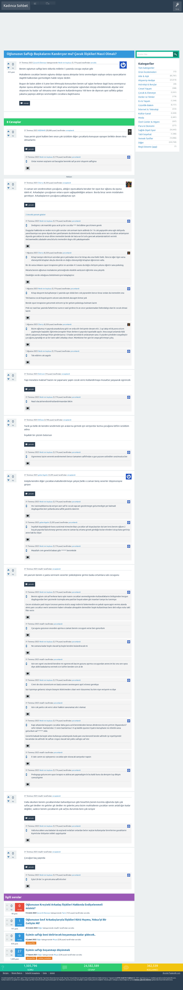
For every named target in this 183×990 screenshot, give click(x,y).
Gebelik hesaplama (32, 973)
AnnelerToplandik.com (171, 973)
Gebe (45, 973)
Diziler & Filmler (146, 97)
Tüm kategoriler (146, 68)
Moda (141, 117)
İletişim (6, 973)
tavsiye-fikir (31, 943)
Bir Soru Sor (85, 8)
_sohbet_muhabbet (44, 958)
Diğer (40, 928)
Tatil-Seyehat (145, 134)
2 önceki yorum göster (36, 214)
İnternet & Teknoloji (148, 109)
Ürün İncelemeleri (147, 72)
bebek (52, 973)
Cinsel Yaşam (145, 88)
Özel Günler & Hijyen (149, 122)
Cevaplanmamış (47, 8)
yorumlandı (76, 157)
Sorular (35, 8)
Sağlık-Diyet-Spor (147, 130)
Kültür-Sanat (144, 113)
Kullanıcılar (73, 8)
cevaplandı (70, 130)
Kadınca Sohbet (16, 6)
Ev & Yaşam (144, 101)
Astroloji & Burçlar (147, 84)
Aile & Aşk (143, 76)
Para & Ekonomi (146, 126)
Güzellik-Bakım (145, 105)
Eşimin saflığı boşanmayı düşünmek (48, 949)
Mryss (55, 940)
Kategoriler (61, 8)
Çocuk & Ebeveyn (40, 63)
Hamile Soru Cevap (100, 8)
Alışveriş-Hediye (146, 80)
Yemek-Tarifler (145, 138)
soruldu (93, 63)
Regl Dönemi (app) (147, 146)
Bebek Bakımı (117, 8)
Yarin (64, 913)
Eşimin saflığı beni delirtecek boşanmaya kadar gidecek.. (60, 934)
